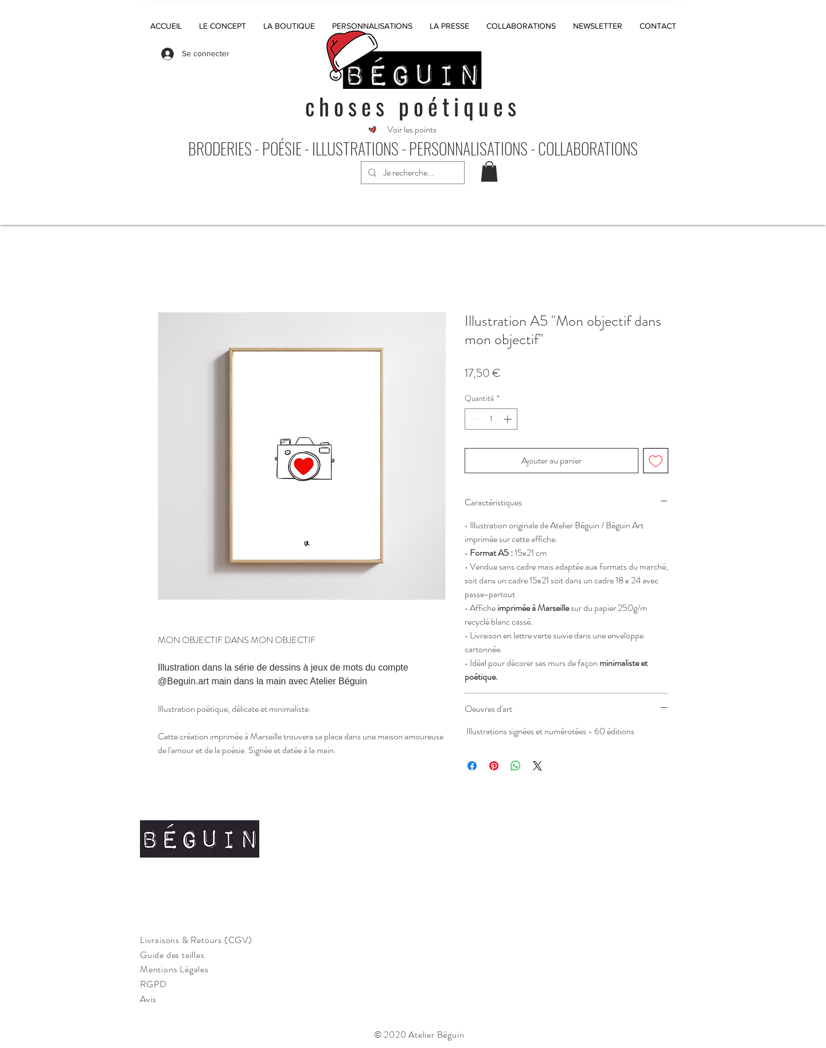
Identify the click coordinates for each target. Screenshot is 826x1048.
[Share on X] (537, 766)
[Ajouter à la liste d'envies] (655, 460)
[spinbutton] (491, 419)
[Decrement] (473, 419)
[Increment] (508, 419)
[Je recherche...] (411, 173)
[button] (489, 171)
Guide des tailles (172, 954)
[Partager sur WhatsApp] (516, 766)
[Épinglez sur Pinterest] (494, 766)
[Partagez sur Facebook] (472, 766)
